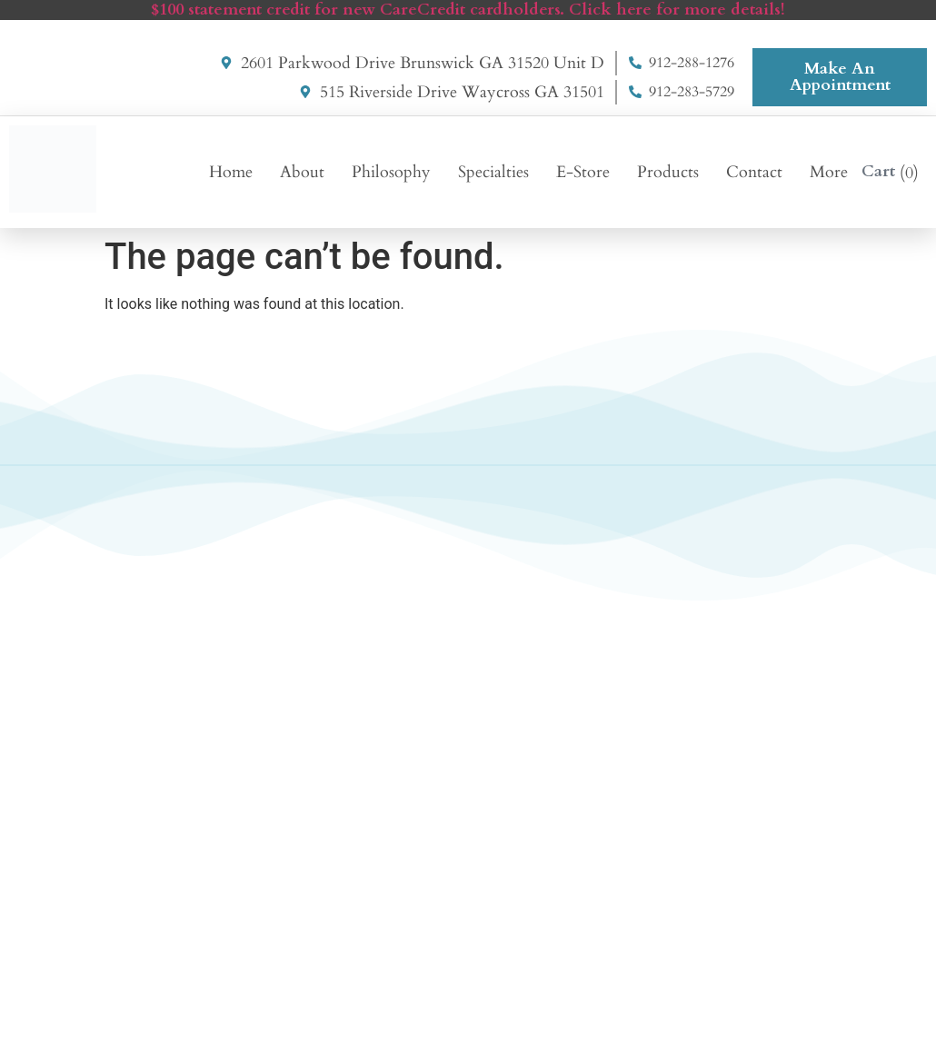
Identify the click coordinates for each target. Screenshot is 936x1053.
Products (668, 172)
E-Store (583, 172)
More (829, 172)
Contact (754, 172)
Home (231, 172)
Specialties (493, 172)
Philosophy (391, 172)
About (302, 172)
